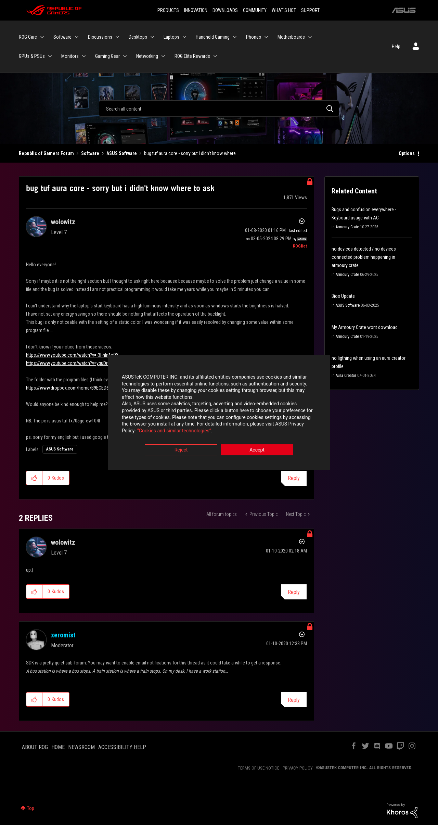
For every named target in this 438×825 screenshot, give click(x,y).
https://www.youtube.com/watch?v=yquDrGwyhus (74, 363)
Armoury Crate (347, 227)
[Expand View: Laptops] (184, 37)
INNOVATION (195, 10)
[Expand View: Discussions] (117, 37)
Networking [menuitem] (147, 56)
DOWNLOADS (225, 10)
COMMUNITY (255, 10)
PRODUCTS (168, 10)
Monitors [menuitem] (70, 56)
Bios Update (343, 296)
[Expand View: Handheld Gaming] (234, 37)
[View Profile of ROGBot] (300, 246)
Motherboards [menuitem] (291, 37)
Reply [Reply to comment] (294, 592)
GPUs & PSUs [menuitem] (32, 56)
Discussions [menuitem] (100, 37)
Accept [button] (257, 450)
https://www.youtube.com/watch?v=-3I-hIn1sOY (72, 355)
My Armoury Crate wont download (365, 327)
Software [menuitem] (62, 37)
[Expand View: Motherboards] (310, 37)
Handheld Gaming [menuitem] (213, 37)
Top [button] (30, 808)
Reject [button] (181, 450)
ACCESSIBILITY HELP (122, 747)
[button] (34, 478)
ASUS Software (121, 153)
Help (396, 46)
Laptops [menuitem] (171, 37)
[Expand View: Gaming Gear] (124, 56)
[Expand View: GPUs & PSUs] (50, 56)
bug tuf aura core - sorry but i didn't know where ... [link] (192, 153)
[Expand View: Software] (76, 37)
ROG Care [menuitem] (28, 37)
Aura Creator (346, 375)
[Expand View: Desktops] (152, 37)
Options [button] (407, 153)
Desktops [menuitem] (138, 37)
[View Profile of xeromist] (63, 635)
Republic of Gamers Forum (46, 153)
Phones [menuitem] (253, 37)
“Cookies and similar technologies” (174, 431)
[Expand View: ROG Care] (42, 37)
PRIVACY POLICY (298, 768)
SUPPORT (310, 10)
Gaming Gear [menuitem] (107, 56)
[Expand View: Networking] (163, 56)
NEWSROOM (81, 747)
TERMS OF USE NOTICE (258, 768)
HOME (58, 747)
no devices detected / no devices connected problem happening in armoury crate (364, 257)
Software (90, 153)
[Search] (219, 108)
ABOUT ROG (35, 747)
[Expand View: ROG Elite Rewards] (215, 56)
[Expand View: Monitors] (83, 56)
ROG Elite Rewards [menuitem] (192, 56)
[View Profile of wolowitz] (63, 222)
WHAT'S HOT (284, 10)
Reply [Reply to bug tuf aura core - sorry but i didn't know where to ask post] (294, 478)
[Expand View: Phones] (266, 37)
